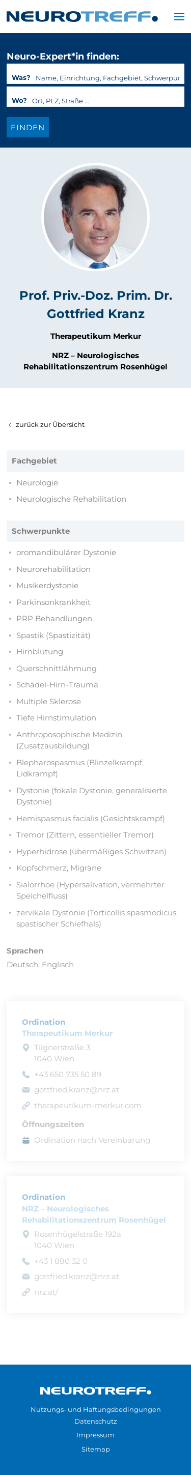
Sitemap (95, 1449)
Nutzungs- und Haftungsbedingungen (96, 1409)
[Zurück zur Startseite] (83, 16)
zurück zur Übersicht (46, 424)
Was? (21, 77)
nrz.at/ (46, 1292)
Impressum (95, 1435)
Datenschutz (95, 1421)
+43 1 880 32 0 (61, 1261)
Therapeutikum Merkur (95, 336)
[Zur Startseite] (95, 1390)
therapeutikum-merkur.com (88, 1105)
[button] (179, 16)
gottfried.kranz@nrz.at (76, 1089)
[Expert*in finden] (28, 127)
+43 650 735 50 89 (67, 1074)
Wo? (19, 100)
